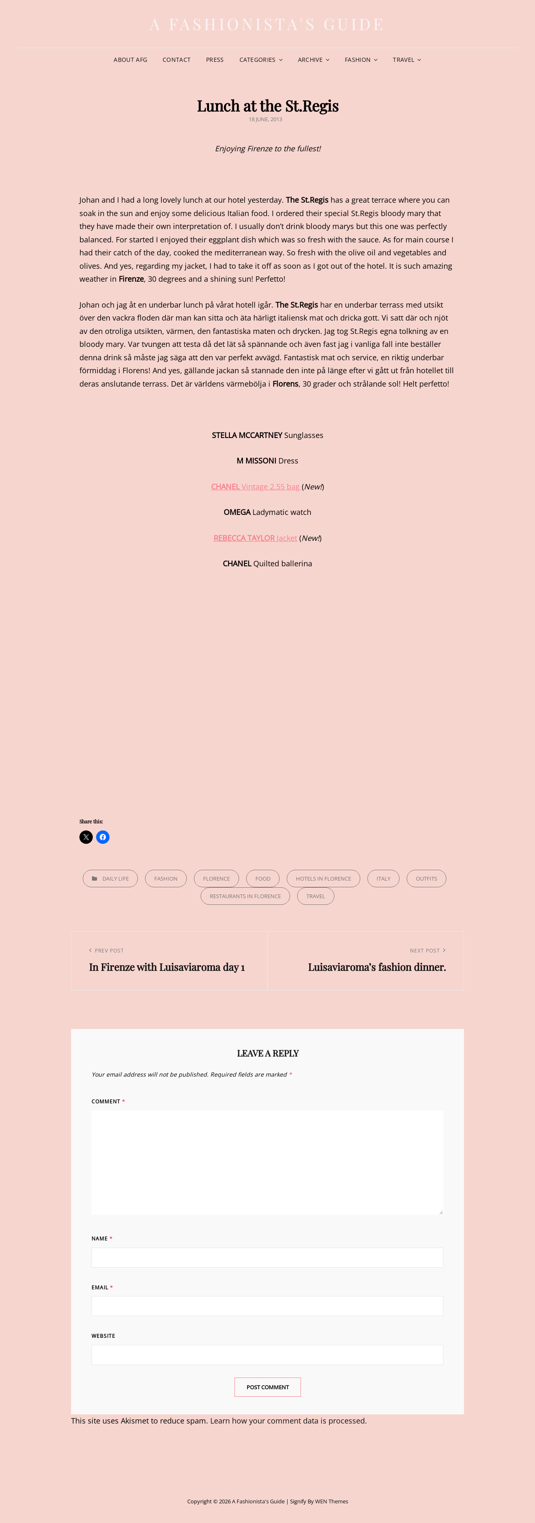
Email (102, 1287)
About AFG (130, 60)
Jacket (255, 538)
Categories (257, 60)
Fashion (358, 60)
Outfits (426, 878)
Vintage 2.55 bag (256, 486)
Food (262, 878)
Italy (383, 878)
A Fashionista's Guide (268, 23)
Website (103, 1336)
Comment (108, 1101)
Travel (403, 60)
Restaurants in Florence (245, 896)
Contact (177, 60)
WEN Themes (331, 1501)
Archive (310, 60)
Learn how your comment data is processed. (288, 1421)
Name (102, 1238)
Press (215, 60)
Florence (216, 878)
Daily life (115, 878)
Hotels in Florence (323, 878)
